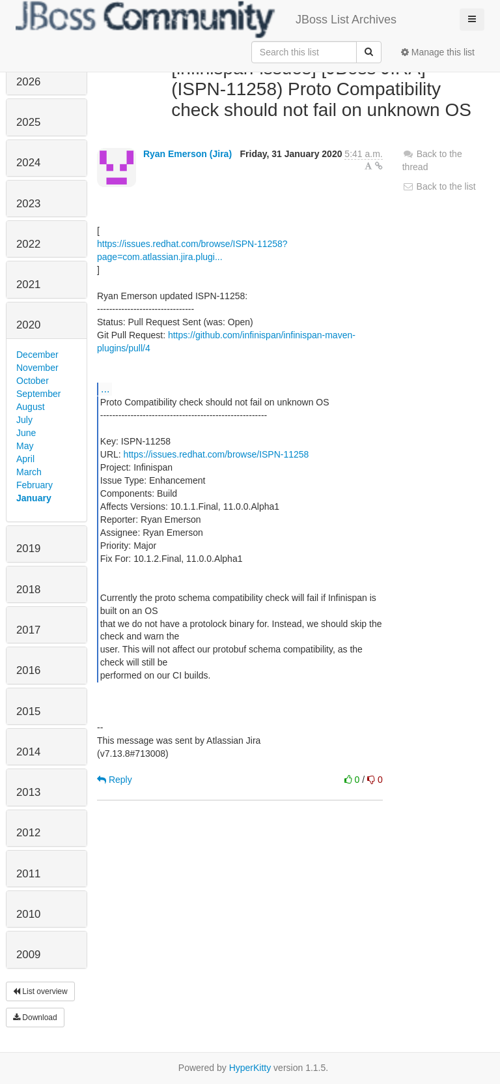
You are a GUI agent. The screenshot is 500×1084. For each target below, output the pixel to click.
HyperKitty (250, 1067)
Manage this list (438, 52)
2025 (28, 122)
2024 (28, 162)
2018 (28, 589)
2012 (28, 833)
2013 (28, 792)
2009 (28, 954)
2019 (28, 548)
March (29, 472)
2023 (28, 204)
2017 (28, 630)
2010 (28, 914)
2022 (28, 244)
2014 (28, 752)
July (24, 420)
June (26, 433)
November (37, 367)
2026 (28, 82)
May (24, 446)
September (38, 393)
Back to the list (439, 186)
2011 (28, 874)
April (25, 459)
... (105, 388)
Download (35, 1017)
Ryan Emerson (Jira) (187, 154)
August (30, 407)
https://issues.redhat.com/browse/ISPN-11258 (216, 454)
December (37, 354)
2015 (28, 711)
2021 (28, 284)
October (32, 380)
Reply (114, 779)
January (33, 498)
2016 (28, 670)
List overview (40, 991)
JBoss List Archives (206, 19)
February (34, 485)
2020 (28, 325)
